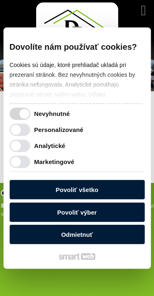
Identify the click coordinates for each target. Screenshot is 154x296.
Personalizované (58, 129)
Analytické (49, 145)
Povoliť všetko (77, 189)
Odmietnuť (77, 234)
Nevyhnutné (52, 113)
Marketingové (54, 161)
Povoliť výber (77, 211)
